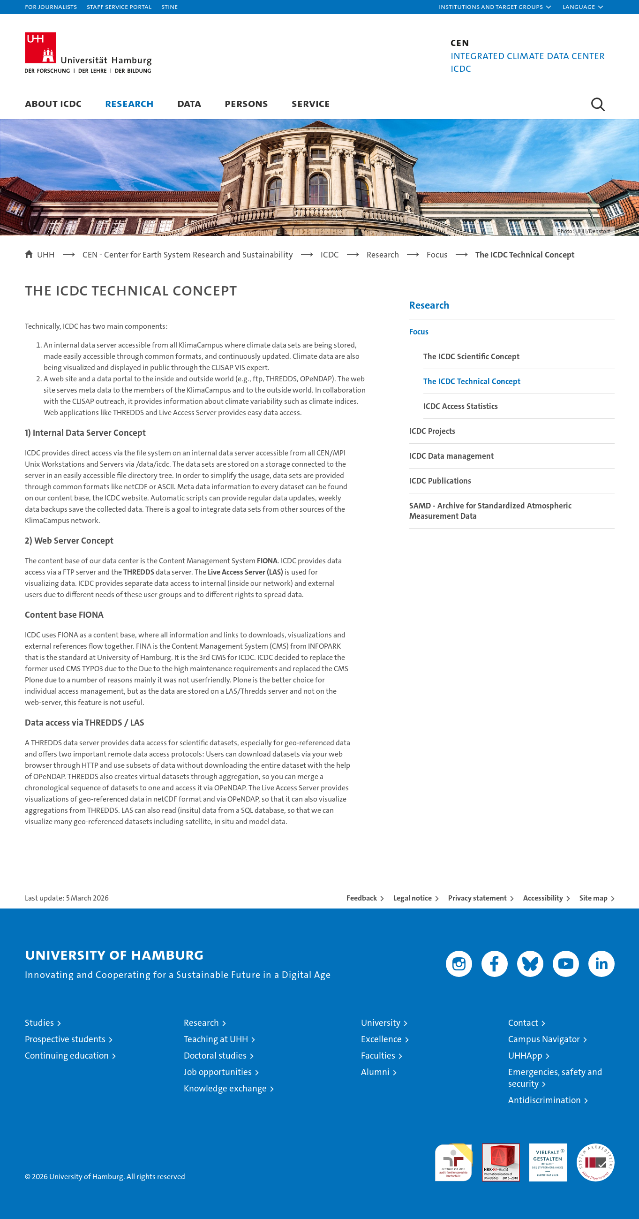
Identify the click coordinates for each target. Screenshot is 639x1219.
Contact (523, 1023)
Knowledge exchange (225, 1088)
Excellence (381, 1039)
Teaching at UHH (216, 1039)
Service (311, 103)
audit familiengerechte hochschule (454, 1158)
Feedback (361, 898)
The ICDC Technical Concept (471, 381)
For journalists (51, 6)
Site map (593, 898)
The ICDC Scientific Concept (471, 356)
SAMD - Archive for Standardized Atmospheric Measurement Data (490, 510)
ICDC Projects (432, 431)
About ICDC (53, 103)
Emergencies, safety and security (555, 1078)
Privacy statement (477, 898)
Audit (491, 1148)
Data (189, 103)
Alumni (375, 1072)
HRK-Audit (546, 1148)
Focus (419, 331)
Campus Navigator (544, 1039)
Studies (39, 1023)
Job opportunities (218, 1072)
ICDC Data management (451, 456)
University (380, 1023)
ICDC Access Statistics (460, 406)
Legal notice (412, 898)
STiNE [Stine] (169, 6)
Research (129, 103)
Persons (246, 103)
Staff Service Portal (119, 6)
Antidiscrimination (544, 1100)
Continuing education (67, 1055)
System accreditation (596, 1153)
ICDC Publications (440, 481)
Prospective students (65, 1039)
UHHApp (525, 1055)
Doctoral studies (215, 1055)
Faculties (378, 1055)
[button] (495, 7)
